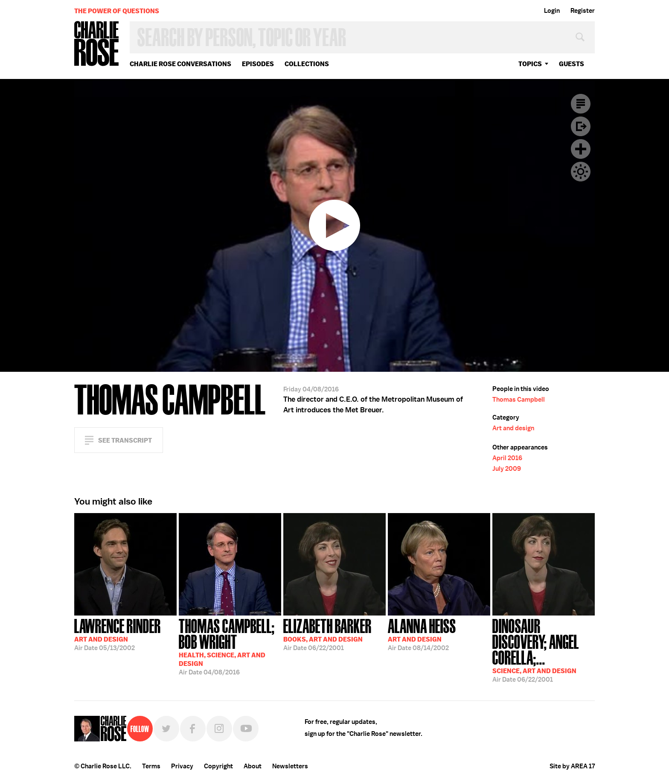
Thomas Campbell (518, 399)
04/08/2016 (230, 646)
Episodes (258, 64)
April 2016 (507, 458)
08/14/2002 (422, 634)
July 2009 (506, 468)
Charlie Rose (96, 44)
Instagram (219, 728)
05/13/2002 (117, 634)
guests (571, 64)
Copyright (218, 766)
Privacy (182, 766)
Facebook (193, 728)
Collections (307, 64)
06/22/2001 (327, 634)
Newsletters (290, 766)
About (253, 766)
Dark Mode (580, 171)
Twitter (166, 728)
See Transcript (125, 440)
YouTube (246, 728)
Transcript (580, 104)
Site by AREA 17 (572, 766)
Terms (151, 766)
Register (582, 10)
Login (552, 10)
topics (530, 64)
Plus (580, 149)
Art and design (513, 428)
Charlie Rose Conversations (180, 64)
